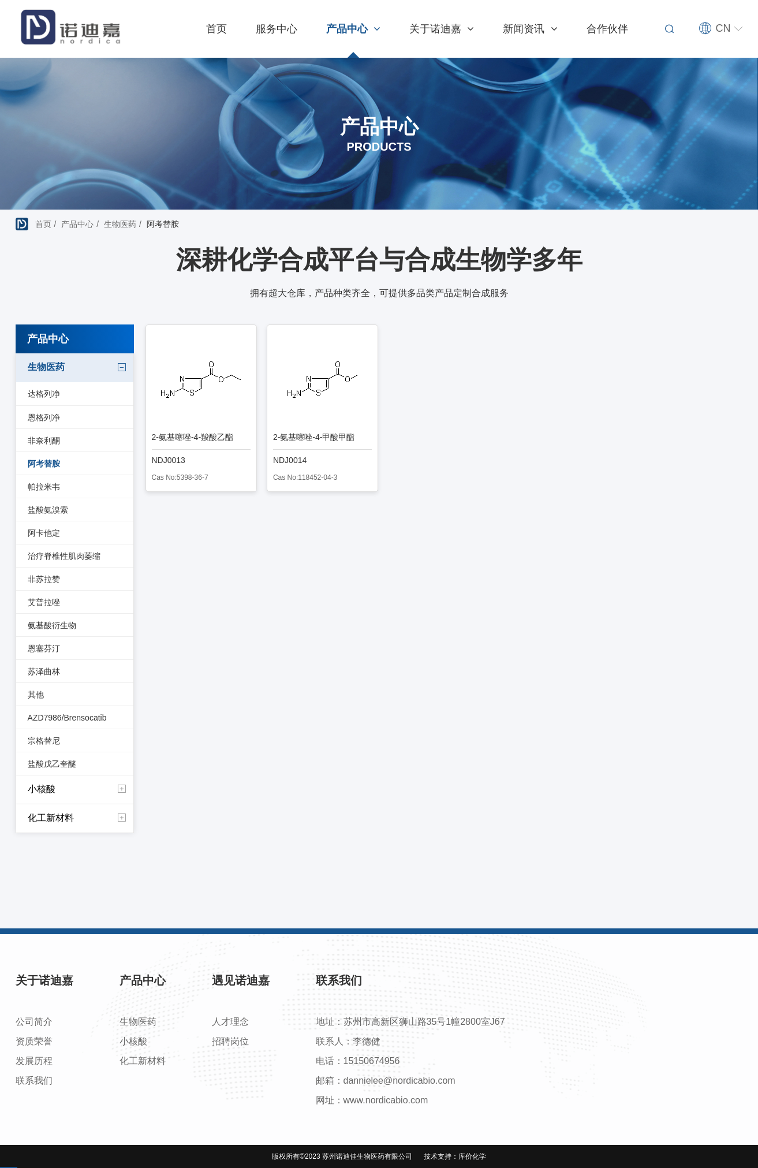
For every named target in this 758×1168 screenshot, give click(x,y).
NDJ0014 (290, 460)
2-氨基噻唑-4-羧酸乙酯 (193, 437)
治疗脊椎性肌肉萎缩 (64, 556)
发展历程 (34, 1061)
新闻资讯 (530, 29)
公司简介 (34, 1022)
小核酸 (133, 1041)
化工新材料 (143, 1061)
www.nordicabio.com (385, 1100)
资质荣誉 (34, 1041)
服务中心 (276, 29)
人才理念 (230, 1022)
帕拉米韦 (44, 486)
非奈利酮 (44, 440)
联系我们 (34, 1080)
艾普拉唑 (44, 602)
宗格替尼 (44, 740)
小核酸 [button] (78, 789)
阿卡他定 (44, 533)
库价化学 (472, 1156)
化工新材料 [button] (78, 818)
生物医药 (120, 224)
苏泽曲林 (44, 671)
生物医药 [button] (78, 367)
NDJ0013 (168, 460)
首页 (216, 29)
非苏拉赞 (44, 579)
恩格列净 (44, 417)
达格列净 (44, 393)
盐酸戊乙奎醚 (52, 763)
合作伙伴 (607, 29)
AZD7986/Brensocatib (67, 717)
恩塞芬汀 (44, 648)
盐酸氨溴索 (48, 509)
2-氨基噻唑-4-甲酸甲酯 (314, 437)
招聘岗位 (230, 1041)
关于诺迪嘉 (441, 29)
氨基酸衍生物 (52, 625)
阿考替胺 (44, 463)
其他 (36, 694)
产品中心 (353, 29)
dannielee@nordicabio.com (399, 1080)
